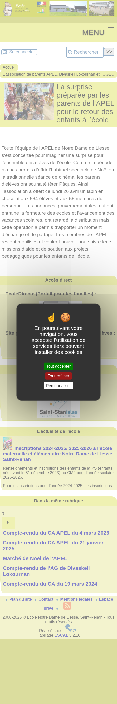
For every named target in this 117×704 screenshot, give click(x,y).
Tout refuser (58, 376)
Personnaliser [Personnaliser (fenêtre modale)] (58, 386)
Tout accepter (58, 366)
